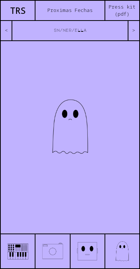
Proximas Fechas (70, 10)
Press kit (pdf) (122, 10)
